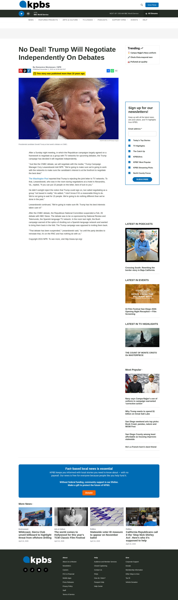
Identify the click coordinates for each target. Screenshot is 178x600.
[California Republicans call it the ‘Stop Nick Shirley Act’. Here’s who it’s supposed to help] (142, 516)
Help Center (98, 586)
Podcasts (102, 23)
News (31, 23)
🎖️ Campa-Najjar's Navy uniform (142, 53)
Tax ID (128, 578)
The (38, 179)
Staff (64, 590)
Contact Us (98, 570)
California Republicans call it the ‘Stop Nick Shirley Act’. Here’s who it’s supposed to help (142, 536)
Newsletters (67, 566)
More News (26, 503)
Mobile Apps (67, 578)
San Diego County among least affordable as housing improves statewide (140, 436)
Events (134, 23)
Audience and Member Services (105, 562)
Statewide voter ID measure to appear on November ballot (106, 535)
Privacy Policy (68, 586)
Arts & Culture (70, 23)
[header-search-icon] (142, 6)
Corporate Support (132, 562)
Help (145, 23)
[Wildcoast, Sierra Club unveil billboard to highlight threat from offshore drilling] (35, 516)
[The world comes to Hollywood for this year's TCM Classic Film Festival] (71, 516)
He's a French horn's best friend (140, 447)
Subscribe (142, 179)
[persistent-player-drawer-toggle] (151, 16)
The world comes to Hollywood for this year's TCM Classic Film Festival (69, 535)
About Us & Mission (70, 562)
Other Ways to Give (133, 574)
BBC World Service (41, 17)
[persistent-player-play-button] (21, 16)
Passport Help (99, 582)
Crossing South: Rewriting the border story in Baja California (140, 269)
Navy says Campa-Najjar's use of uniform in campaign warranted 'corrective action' (141, 401)
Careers (65, 570)
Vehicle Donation (132, 582)
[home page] (34, 6)
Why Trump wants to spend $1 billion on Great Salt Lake (140, 412)
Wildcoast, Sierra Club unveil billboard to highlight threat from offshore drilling (35, 535)
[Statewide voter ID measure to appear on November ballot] (107, 516)
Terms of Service (68, 594)
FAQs (96, 574)
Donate (89, 492)
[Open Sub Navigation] (35, 23)
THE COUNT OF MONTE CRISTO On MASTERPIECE (141, 354)
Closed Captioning (100, 566)
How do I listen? (99, 578)
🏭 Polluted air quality (137, 62)
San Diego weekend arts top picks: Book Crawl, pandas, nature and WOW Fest (142, 424)
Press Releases (68, 582)
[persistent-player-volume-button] (28, 16)
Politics (93, 529)
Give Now (152, 6)
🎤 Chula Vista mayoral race (140, 57)
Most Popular (134, 369)
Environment (23, 529)
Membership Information (134, 570)
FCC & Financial (68, 574)
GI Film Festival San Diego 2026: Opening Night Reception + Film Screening (141, 311)
